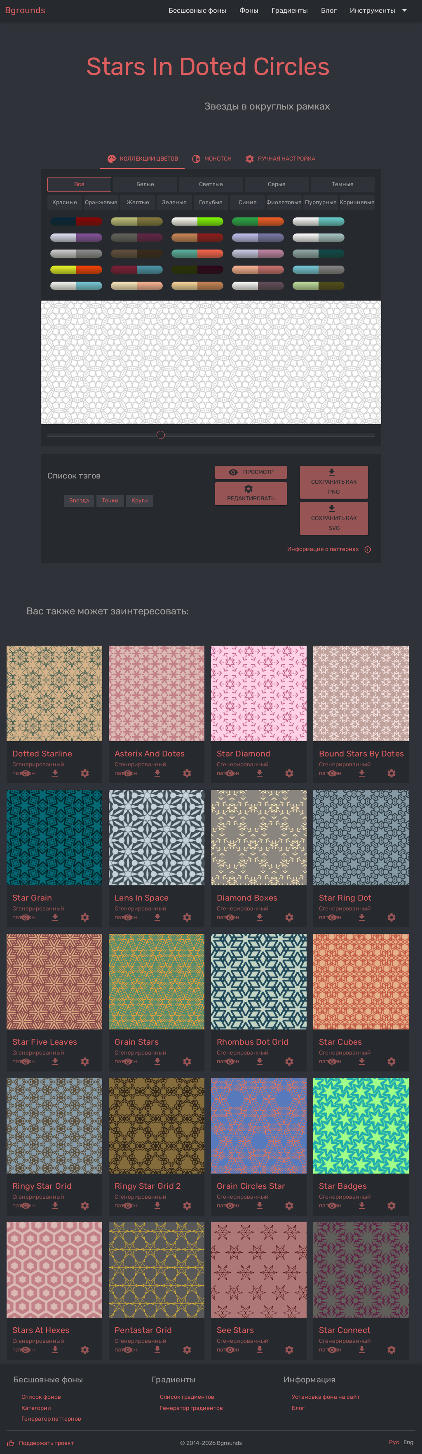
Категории (36, 1408)
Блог (298, 1408)
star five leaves (44, 1042)
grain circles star (251, 1186)
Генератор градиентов (191, 1408)
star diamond (243, 754)
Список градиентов (187, 1396)
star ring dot (345, 898)
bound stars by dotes (361, 754)
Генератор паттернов (51, 1418)
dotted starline (42, 754)
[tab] (142, 159)
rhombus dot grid (252, 1042)
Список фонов (41, 1396)
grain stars (137, 1042)
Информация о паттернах (323, 549)
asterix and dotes (150, 754)
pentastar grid (143, 1330)
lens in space (142, 898)
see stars (235, 1330)
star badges (343, 1186)
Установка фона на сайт (326, 1396)
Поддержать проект (46, 1443)
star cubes (340, 1042)
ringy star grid (42, 1186)
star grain (32, 898)
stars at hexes (41, 1330)
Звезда (79, 500)
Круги (139, 500)
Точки (110, 500)
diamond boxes (247, 898)
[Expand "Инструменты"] (380, 10)
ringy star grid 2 (148, 1186)
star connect (344, 1330)
